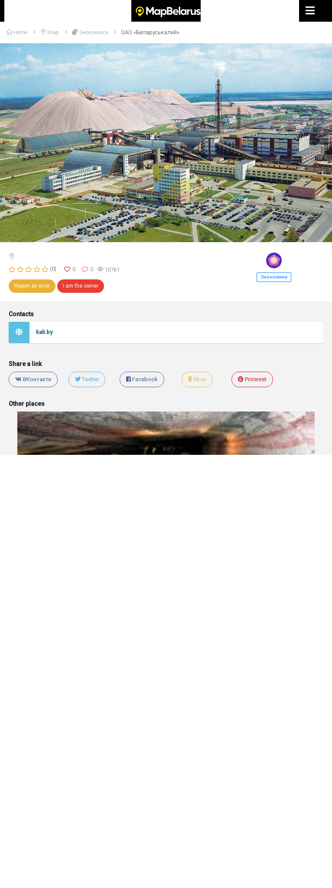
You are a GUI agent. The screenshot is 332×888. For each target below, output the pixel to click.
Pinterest (252, 379)
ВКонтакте (33, 379)
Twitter (87, 379)
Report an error (32, 286)
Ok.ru (197, 379)
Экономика (273, 277)
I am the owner (80, 286)
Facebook (142, 379)
